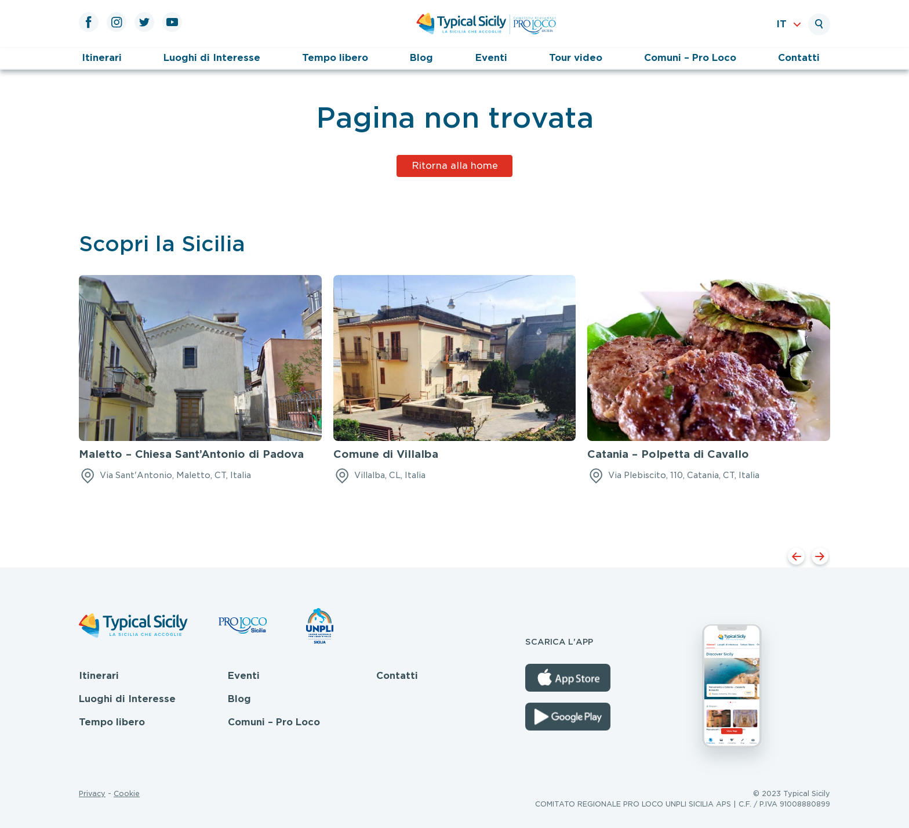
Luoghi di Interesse (211, 57)
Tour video (575, 57)
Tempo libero (335, 57)
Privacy (92, 793)
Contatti (799, 57)
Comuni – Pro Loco (690, 57)
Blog (421, 57)
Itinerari (102, 57)
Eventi (491, 57)
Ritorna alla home (455, 165)
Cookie (127, 793)
